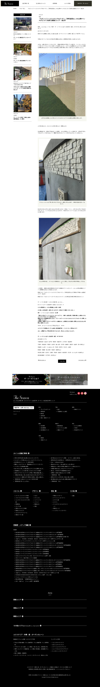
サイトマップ (16, 411)
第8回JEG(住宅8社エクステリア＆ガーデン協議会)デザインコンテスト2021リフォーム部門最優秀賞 (39, 566)
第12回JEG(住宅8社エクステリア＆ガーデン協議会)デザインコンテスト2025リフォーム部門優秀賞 (39, 532)
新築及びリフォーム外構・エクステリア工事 (24, 639)
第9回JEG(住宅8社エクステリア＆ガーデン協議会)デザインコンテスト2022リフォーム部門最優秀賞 (39, 562)
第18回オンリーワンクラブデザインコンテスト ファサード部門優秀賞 (32, 553)
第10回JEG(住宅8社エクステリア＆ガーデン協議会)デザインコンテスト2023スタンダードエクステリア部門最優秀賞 (43, 545)
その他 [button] (73, 491)
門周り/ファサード (57, 495)
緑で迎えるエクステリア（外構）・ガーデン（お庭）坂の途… (66, 458)
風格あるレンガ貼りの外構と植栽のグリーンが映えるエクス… (66, 466)
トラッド (36, 502)
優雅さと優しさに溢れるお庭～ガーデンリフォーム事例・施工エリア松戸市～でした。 (65, 33)
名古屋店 (43, 425)
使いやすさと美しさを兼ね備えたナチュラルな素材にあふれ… (29, 468)
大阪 (40, 435)
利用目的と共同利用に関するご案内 (37, 669)
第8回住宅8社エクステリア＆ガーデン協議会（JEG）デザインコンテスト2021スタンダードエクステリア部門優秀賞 (43, 570)
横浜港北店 (60, 425)
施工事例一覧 (26, 3)
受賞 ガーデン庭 (19, 514)
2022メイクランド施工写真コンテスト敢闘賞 (26, 558)
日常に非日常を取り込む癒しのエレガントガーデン (26, 458)
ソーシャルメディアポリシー (63, 669)
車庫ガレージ (56, 508)
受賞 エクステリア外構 (21, 508)
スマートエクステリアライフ (59, 646)
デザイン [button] (36, 491)
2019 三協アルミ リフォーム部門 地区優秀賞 (27, 581)
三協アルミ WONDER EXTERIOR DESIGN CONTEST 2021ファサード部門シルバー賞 (37, 572)
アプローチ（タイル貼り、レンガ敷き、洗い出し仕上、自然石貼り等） (31, 646)
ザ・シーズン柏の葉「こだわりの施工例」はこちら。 (50, 302)
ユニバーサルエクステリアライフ (60, 649)
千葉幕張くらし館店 (62, 411)
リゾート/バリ (37, 500)
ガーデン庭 (18, 506)
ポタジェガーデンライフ (58, 644)
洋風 (35, 506)
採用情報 (55, 3)
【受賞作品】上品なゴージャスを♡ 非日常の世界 (26, 479)
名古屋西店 (43, 427)
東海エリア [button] (18, 608)
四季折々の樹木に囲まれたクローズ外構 (60, 472)
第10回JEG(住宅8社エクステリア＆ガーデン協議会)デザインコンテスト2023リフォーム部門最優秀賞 (39, 543)
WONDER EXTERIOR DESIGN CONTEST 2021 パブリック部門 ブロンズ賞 (33, 574)
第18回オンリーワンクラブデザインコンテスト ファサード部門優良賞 (32, 549)
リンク (15, 414)
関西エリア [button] (18, 616)
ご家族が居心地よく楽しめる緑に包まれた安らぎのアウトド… (29, 475)
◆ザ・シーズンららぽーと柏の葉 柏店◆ (48, 312)
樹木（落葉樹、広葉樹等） (20, 653)
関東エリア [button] (18, 600)
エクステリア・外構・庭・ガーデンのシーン (28, 634)
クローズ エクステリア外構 (22, 497)
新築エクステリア (20, 510)
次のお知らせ (82, 360)
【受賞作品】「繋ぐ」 (56, 475)
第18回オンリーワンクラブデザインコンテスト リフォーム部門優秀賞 (32, 551)
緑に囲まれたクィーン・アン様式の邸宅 (24, 462)
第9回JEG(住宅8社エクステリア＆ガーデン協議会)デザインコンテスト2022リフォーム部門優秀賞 (39, 564)
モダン (36, 495)
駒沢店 (42, 413)
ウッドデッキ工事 (55, 639)
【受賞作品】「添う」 (56, 481)
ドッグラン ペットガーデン (59, 510)
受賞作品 (18, 504)
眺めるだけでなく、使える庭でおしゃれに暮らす (62, 464)
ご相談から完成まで (54, 667)
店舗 (73, 495)
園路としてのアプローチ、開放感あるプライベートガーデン (28, 464)
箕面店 (42, 437)
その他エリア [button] (27, 626)
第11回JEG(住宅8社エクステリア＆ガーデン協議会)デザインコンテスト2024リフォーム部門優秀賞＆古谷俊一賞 (42, 536)
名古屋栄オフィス (45, 430)
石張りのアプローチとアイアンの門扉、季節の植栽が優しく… (29, 472)
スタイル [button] (17, 491)
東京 (40, 407)
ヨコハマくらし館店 (62, 427)
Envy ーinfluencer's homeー (57, 462)
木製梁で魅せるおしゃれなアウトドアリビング (62, 468)
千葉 (56, 407)
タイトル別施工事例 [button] (21, 453)
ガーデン (55, 502)
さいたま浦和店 (78, 425)
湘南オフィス (60, 430)
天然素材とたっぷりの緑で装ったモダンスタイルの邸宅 (27, 470)
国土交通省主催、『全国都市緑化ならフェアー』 (27, 579)
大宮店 (75, 427)
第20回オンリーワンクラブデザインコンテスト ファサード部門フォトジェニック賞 (35, 541)
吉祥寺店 (43, 415)
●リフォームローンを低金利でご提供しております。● (51, 304)
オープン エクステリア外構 (22, 495)
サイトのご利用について (66, 667)
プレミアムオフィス (45, 409)
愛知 (40, 423)
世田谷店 (43, 411)
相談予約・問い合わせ (83, 3)
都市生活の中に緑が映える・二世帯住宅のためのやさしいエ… (66, 460)
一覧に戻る (62, 361)
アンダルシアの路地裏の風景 (21, 466)
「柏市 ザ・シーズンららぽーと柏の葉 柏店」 (62, 26)
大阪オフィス (44, 440)
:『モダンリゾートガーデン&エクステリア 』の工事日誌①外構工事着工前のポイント (63, 296)
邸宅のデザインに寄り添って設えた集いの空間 (62, 477)
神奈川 (56, 423)
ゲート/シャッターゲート (59, 497)
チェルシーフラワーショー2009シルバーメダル (27, 577)
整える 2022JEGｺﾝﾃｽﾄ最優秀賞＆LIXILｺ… (61, 470)
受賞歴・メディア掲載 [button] (22, 525)
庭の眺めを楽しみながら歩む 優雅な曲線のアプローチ (64, 479)
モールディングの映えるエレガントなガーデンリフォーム (28, 460)
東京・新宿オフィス (45, 417)
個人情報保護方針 (51, 669)
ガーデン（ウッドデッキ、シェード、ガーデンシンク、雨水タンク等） (31, 655)
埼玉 (73, 423)
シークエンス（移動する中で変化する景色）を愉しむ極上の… (29, 477)
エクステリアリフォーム (21, 512)
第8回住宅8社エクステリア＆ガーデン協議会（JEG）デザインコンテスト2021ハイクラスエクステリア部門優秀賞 (42, 568)
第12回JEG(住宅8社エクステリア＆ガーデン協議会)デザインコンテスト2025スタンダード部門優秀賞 (39, 534)
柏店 (58, 409)
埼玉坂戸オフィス (78, 430)
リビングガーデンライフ (58, 642)
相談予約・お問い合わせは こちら (23, 407)
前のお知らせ (42, 360)
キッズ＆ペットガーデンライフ (59, 651)
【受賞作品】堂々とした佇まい (21, 481)
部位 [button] (53, 491)
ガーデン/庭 (56, 500)
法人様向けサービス (41, 3)
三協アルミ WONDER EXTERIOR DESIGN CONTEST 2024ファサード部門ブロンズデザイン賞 (39, 538)
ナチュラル (37, 497)
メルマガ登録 (67, 3)
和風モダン (37, 504)
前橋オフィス (77, 409)
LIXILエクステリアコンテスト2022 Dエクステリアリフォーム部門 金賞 (33, 555)
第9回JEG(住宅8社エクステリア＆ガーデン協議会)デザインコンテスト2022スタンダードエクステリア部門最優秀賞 (43, 560)
